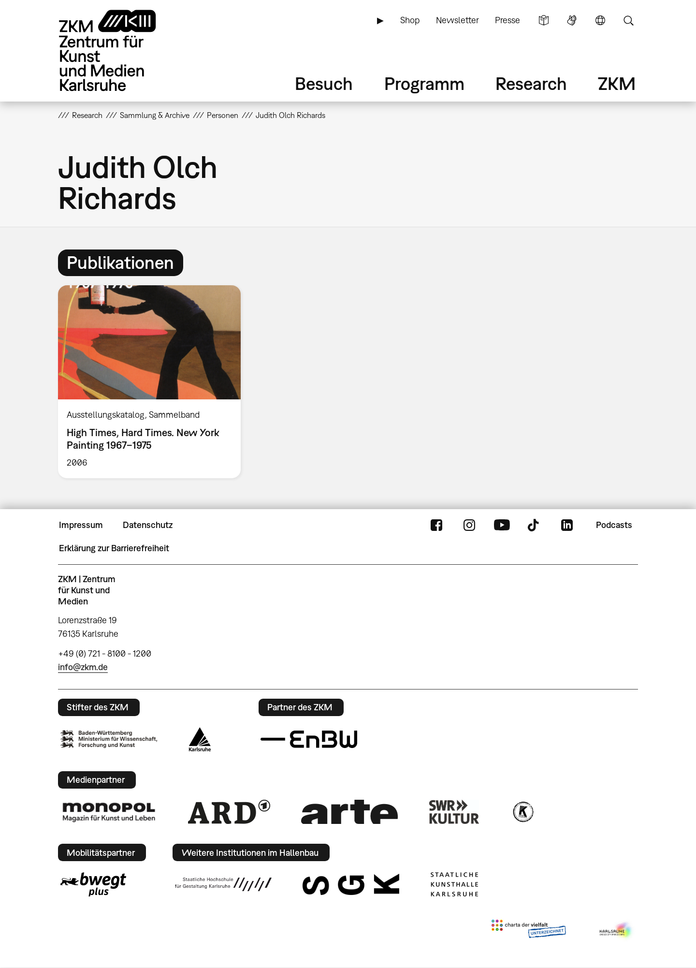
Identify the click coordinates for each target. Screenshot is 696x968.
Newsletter (457, 20)
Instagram (469, 525)
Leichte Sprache (543, 20)
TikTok (534, 525)
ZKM (617, 83)
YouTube (501, 525)
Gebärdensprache (571, 20)
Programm (424, 83)
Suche (628, 20)
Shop (410, 20)
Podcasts (614, 525)
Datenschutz (148, 525)
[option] (153, 381)
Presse (507, 20)
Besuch (324, 83)
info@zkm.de (83, 667)
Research (531, 83)
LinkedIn (567, 525)
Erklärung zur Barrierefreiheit (114, 548)
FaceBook (436, 525)
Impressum (81, 525)
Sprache (600, 20)
